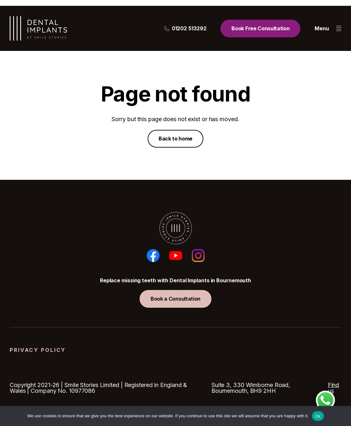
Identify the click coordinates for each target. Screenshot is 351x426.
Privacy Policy (38, 350)
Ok (318, 416)
